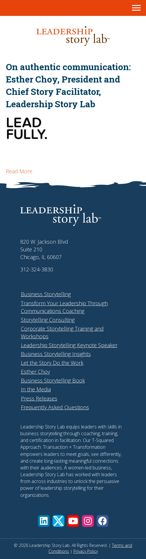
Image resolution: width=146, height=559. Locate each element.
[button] (44, 521)
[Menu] (136, 8)
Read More (19, 171)
